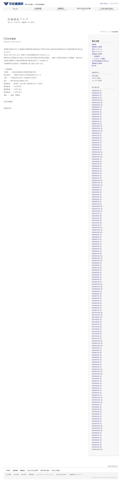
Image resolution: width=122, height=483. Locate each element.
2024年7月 (95, 135)
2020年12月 (96, 227)
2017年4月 (95, 331)
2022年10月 (96, 185)
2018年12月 (96, 284)
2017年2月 (95, 336)
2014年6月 (95, 411)
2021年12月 (96, 206)
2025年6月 (95, 112)
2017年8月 (95, 322)
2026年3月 (95, 93)
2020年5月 (95, 244)
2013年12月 (96, 426)
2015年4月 (95, 388)
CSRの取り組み (45, 470)
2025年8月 (95, 109)
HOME (8, 470)
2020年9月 (95, 234)
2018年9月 (95, 291)
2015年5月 (95, 385)
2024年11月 (96, 128)
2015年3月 (95, 390)
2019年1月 (95, 282)
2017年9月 (95, 319)
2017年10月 (96, 317)
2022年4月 (95, 197)
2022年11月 (96, 182)
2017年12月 (96, 312)
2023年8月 (95, 161)
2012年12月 (96, 449)
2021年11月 (96, 208)
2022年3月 (95, 199)
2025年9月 (95, 107)
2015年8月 (95, 378)
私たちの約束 (56, 470)
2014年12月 (96, 397)
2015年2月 (95, 392)
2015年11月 (96, 371)
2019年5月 (95, 272)
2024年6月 (95, 138)
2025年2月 (95, 121)
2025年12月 (96, 100)
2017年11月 (96, 315)
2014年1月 (95, 423)
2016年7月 (95, 352)
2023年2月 (95, 175)
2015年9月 (95, 376)
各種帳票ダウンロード (75, 474)
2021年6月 (95, 216)
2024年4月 (95, 142)
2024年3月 (95, 145)
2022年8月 (95, 189)
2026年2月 (95, 95)
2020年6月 (95, 241)
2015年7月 (95, 381)
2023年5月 (95, 168)
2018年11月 (96, 286)
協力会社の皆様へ (62, 474)
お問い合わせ (104, 3)
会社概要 (8, 474)
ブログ (94, 78)
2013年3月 (95, 444)
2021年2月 (95, 223)
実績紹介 (22, 470)
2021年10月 (96, 211)
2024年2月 (95, 147)
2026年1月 (95, 97)
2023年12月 (96, 152)
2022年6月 (95, 192)
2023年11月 (96, 154)
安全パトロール (97, 49)
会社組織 (16, 474)
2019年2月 (95, 279)
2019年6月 (95, 270)
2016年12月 (96, 341)
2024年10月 (96, 130)
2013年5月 (95, 440)
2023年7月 (95, 163)
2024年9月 (95, 133)
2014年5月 (95, 414)
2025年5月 (95, 114)
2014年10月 (96, 402)
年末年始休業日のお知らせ (100, 61)
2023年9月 (95, 159)
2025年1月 (95, 123)
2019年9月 (95, 263)
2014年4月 (95, 416)
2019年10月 (96, 260)
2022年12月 (96, 180)
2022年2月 (95, 201)
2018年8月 (95, 293)
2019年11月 (96, 258)
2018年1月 (95, 310)
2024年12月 (96, 126)
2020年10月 (96, 232)
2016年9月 (95, 348)
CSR (93, 75)
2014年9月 (95, 404)
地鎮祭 (94, 44)
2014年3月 (95, 418)
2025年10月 (96, 105)
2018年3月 (95, 305)
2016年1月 (95, 367)
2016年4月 (95, 359)
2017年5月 (95, 329)
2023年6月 (95, 166)
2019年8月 (95, 265)
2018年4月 (95, 303)
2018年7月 (95, 296)
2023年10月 (96, 156)
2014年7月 (95, 409)
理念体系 (23, 474)
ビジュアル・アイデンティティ (45, 474)
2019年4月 (95, 275)
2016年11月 (96, 343)
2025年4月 (95, 116)
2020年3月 (95, 249)
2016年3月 (95, 362)
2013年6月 (95, 437)
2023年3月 (95, 173)
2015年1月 (95, 395)
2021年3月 (95, 220)
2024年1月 (95, 149)
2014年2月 (95, 421)
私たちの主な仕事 (33, 470)
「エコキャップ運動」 (99, 58)
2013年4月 (95, 442)
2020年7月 (95, 239)
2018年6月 (95, 298)
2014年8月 (95, 407)
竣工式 (94, 65)
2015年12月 (96, 369)
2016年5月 (95, 357)
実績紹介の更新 (97, 47)
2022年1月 (95, 204)
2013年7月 (95, 435)
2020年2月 (95, 251)
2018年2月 (95, 308)
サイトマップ (114, 3)
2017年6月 (95, 326)
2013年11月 (96, 428)
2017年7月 (95, 324)
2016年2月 (95, 364)
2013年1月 (95, 447)
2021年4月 (95, 218)
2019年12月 (96, 256)
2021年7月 (95, 213)
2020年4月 (95, 246)
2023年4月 (95, 171)
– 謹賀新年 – (97, 56)
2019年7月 (95, 267)
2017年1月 (95, 338)
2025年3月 (95, 119)
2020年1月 (95, 253)
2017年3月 (95, 333)
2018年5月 (95, 300)
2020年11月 (96, 230)
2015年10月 (96, 374)
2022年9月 (95, 187)
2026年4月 (95, 90)
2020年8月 (95, 237)
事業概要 (31, 474)
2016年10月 (96, 345)
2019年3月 (95, 277)
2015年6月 (95, 383)
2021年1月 (95, 225)
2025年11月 (96, 102)
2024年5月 (95, 140)
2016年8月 (95, 350)
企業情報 (15, 470)
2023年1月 (95, 178)
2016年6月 (95, 355)
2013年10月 (96, 430)
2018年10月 (96, 289)
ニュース (95, 80)
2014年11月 (96, 400)
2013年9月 (95, 433)
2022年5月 (95, 194)
